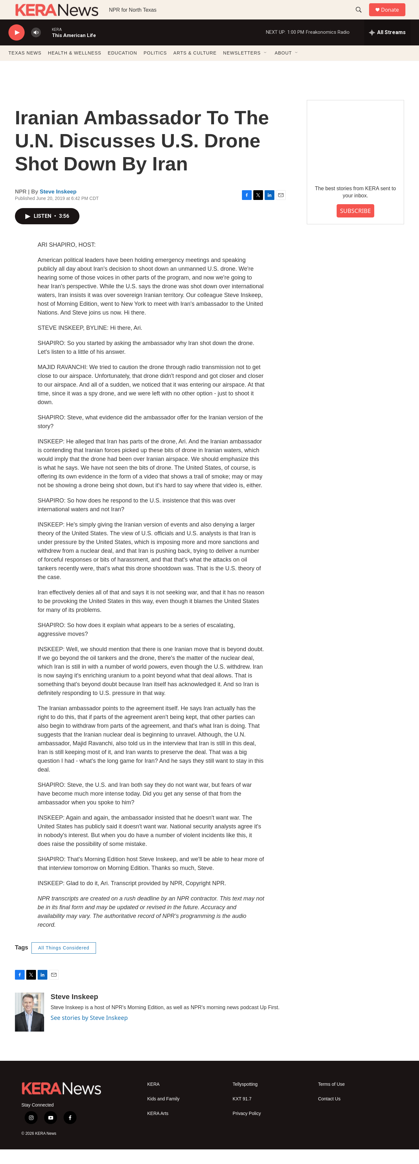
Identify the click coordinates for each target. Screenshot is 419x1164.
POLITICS (155, 67)
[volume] (36, 47)
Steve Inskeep (58, 206)
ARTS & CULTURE (195, 67)
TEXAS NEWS (25, 67)
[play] (16, 47)
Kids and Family (163, 1113)
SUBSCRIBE (355, 225)
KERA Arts (157, 1128)
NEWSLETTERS (242, 67)
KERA (153, 1098)
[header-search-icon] (361, 17)
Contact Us (329, 1113)
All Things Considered (64, 962)
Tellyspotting (245, 1098)
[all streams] (387, 47)
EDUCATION (122, 67)
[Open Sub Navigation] (265, 67)
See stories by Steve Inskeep (89, 1032)
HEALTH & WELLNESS (75, 67)
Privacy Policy (247, 1128)
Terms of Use (331, 1098)
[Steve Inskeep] (29, 1026)
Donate (394, 17)
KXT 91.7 (242, 1113)
